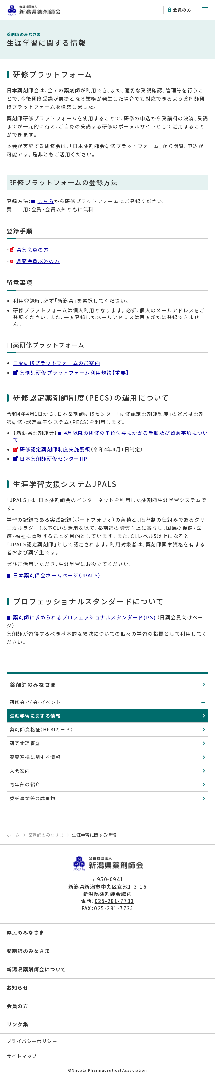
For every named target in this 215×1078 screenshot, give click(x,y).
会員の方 (182, 10)
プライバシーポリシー (32, 1041)
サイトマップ (22, 1056)
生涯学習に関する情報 (35, 715)
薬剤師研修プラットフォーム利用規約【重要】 (74, 372)
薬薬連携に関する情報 (35, 757)
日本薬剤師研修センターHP (54, 458)
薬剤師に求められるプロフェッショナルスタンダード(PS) (84, 617)
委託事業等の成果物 (33, 798)
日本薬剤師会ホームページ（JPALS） (57, 575)
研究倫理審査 (25, 743)
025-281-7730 (114, 900)
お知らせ (17, 987)
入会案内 (20, 770)
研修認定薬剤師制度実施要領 (55, 449)
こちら (46, 201)
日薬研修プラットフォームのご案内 (56, 362)
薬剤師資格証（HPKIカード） (41, 729)
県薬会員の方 (32, 249)
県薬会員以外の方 (38, 261)
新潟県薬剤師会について (36, 969)
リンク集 (17, 1024)
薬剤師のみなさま (33, 684)
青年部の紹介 (25, 784)
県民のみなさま (26, 932)
